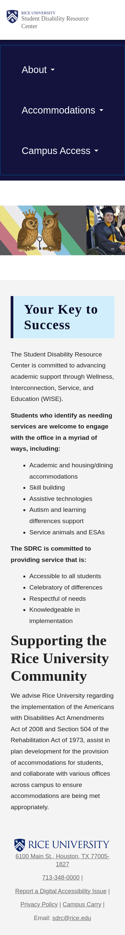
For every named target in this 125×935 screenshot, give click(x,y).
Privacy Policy (39, 904)
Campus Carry (82, 904)
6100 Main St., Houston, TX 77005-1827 (63, 860)
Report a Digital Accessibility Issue (61, 891)
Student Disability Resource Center (55, 22)
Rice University (38, 13)
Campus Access (56, 150)
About (34, 69)
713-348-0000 (61, 877)
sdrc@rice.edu (71, 918)
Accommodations (58, 110)
